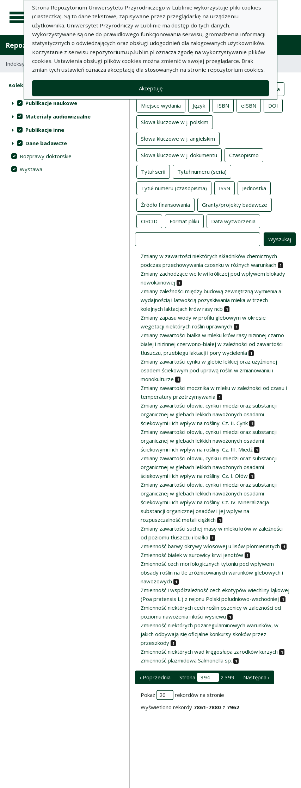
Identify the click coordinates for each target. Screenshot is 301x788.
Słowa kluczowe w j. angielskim (178, 138)
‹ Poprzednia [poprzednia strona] (155, 677)
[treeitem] (64, 103)
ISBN (223, 105)
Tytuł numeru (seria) (202, 171)
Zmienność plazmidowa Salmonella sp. (186, 660)
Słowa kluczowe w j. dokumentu (179, 155)
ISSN (224, 188)
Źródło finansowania (165, 204)
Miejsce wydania (161, 105)
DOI (273, 105)
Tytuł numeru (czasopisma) (174, 188)
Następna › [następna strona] (256, 677)
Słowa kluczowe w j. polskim (174, 122)
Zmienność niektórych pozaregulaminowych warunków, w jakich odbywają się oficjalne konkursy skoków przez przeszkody (209, 634)
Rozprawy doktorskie (46, 156)
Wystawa (31, 169)
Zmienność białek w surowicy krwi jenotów (192, 554)
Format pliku (184, 221)
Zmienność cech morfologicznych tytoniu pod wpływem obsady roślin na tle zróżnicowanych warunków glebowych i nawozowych (212, 572)
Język (199, 105)
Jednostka (254, 188)
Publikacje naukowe (51, 103)
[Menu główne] (18, 17)
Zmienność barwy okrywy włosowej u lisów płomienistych (210, 546)
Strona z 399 (206, 677)
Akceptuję (150, 88)
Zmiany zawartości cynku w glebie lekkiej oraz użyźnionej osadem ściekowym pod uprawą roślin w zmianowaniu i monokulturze (209, 370)
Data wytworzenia (233, 221)
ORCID (149, 221)
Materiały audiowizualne (58, 116)
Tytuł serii (153, 171)
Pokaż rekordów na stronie (182, 695)
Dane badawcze (46, 143)
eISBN (248, 105)
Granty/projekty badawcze (234, 204)
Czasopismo (244, 155)
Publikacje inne (44, 129)
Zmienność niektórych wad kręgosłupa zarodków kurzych (209, 651)
